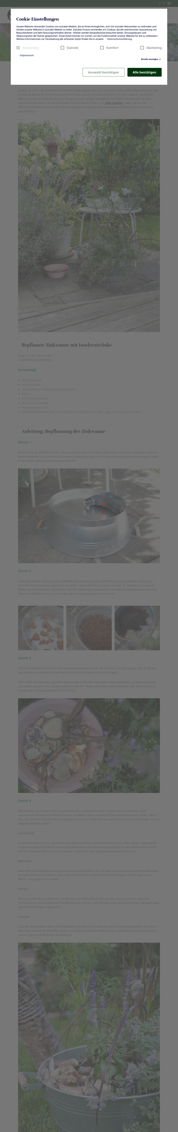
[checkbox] (18, 47)
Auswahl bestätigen (103, 72)
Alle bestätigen (144, 72)
